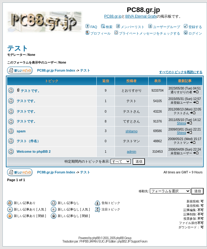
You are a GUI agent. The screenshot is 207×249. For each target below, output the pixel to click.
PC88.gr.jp (112, 16)
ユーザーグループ (164, 27)
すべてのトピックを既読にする (180, 72)
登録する (193, 27)
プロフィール (98, 33)
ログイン (193, 33)
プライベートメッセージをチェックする (147, 33)
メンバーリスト (130, 27)
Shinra (181, 123)
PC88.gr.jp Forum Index (56, 70)
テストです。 (31, 91)
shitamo (132, 131)
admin (131, 151)
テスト (17, 48)
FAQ (91, 27)
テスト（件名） (28, 141)
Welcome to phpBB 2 (34, 151)
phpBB (96, 238)
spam (21, 131)
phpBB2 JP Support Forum (132, 241)
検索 (106, 27)
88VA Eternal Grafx (141, 16)
